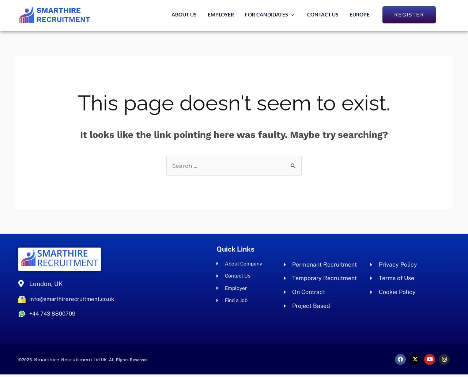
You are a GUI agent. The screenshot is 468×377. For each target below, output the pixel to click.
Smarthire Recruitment (66, 362)
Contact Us (323, 14)
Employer (221, 14)
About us (184, 14)
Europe (360, 14)
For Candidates (270, 14)
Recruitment (71, 14)
